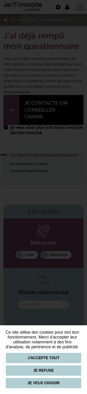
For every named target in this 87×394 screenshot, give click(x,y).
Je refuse (43, 370)
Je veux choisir (43, 383)
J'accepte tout (43, 358)
